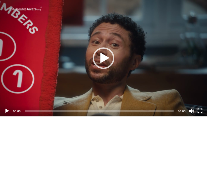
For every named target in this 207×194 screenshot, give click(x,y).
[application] (103, 58)
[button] (103, 58)
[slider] (99, 111)
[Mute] (191, 111)
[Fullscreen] (200, 111)
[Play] (7, 111)
